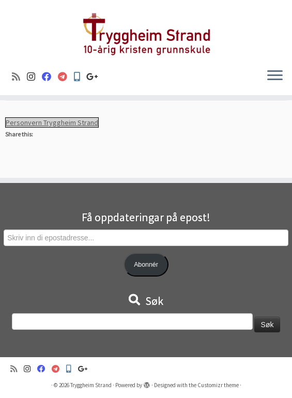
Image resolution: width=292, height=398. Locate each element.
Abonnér (146, 264)
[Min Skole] (80, 77)
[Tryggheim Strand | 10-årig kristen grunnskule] (146, 30)
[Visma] (66, 77)
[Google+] (95, 77)
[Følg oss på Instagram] (34, 77)
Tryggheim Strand (91, 385)
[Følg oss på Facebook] (50, 77)
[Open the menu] (275, 76)
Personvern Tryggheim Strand (52, 122)
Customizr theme (218, 385)
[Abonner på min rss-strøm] (19, 77)
